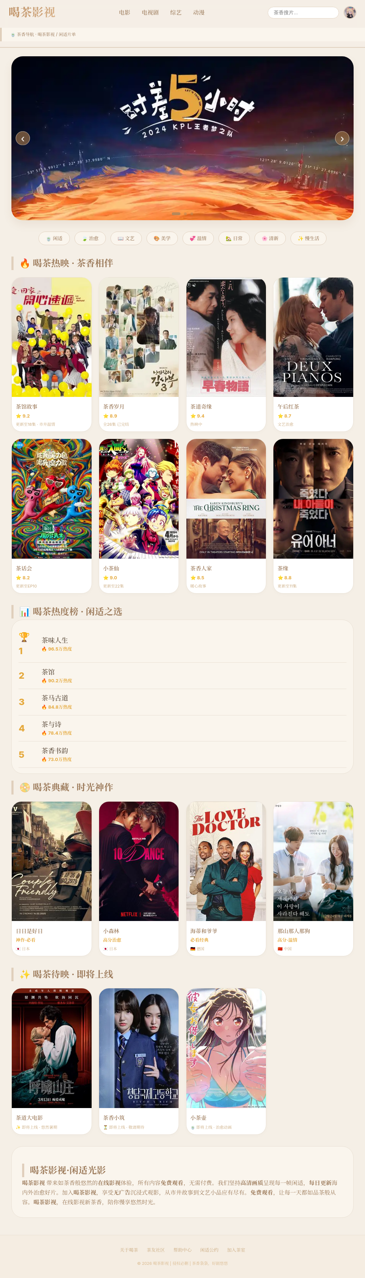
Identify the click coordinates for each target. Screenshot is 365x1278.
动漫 (199, 12)
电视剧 (150, 12)
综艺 (176, 12)
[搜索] (303, 13)
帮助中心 (182, 1250)
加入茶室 (236, 1250)
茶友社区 (155, 1250)
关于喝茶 (129, 1250)
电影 (124, 12)
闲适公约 (209, 1250)
